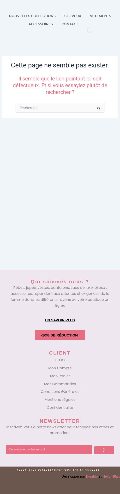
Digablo (92, 476)
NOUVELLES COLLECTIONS (32, 16)
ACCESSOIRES (41, 24)
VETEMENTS (100, 16)
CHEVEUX (72, 16)
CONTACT (69, 24)
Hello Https (111, 476)
